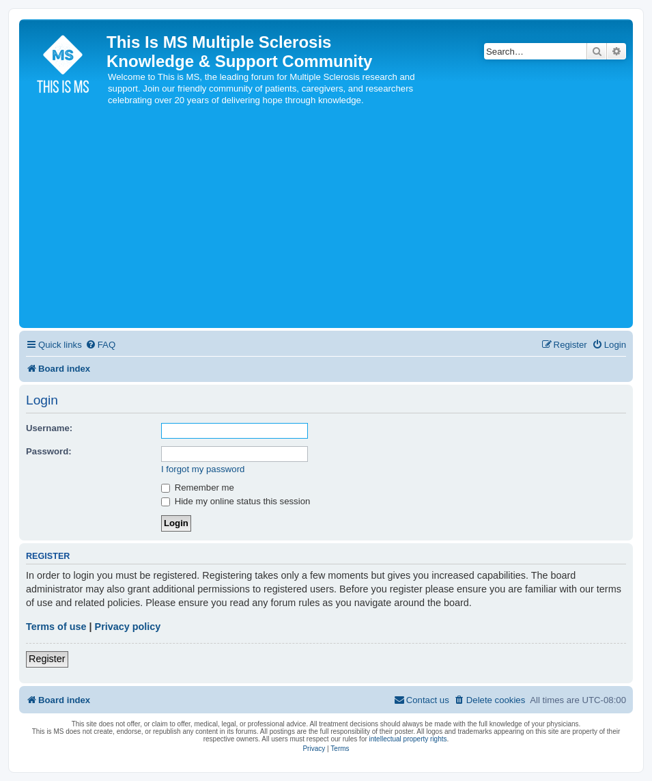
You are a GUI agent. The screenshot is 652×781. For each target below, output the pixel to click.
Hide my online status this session (235, 501)
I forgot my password (202, 469)
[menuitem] (100, 345)
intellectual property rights (408, 739)
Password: (49, 451)
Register (47, 658)
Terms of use (56, 626)
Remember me (197, 487)
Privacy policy (128, 626)
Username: (49, 428)
